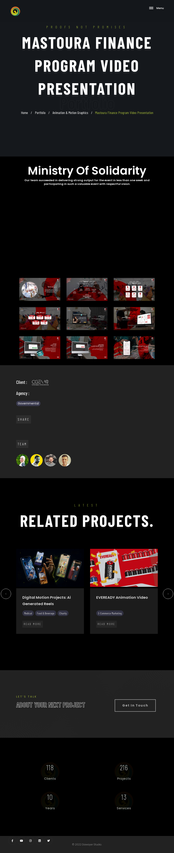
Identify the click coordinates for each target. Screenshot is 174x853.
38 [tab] (115, 642)
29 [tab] (59, 642)
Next (168, 595)
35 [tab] (96, 642)
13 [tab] (90, 637)
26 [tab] (41, 642)
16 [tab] (108, 637)
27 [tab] (47, 642)
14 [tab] (96, 637)
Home (24, 112)
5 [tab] (41, 637)
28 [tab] (53, 642)
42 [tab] (139, 642)
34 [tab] (90, 642)
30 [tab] (65, 642)
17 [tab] (115, 637)
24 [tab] (158, 637)
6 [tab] (47, 637)
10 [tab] (72, 637)
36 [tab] (102, 642)
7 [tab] (53, 637)
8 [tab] (59, 637)
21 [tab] (139, 637)
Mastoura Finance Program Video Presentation (124, 112)
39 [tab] (121, 642)
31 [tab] (72, 642)
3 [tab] (28, 637)
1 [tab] (16, 637)
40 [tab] (127, 642)
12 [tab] (84, 637)
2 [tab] (22, 637)
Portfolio (40, 112)
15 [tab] (102, 637)
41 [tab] (133, 642)
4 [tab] (35, 637)
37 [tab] (108, 642)
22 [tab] (145, 637)
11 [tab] (78, 637)
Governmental (28, 403)
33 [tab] (84, 642)
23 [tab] (152, 637)
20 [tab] (133, 637)
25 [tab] (35, 642)
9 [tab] (65, 637)
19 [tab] (127, 637)
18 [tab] (121, 637)
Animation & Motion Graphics (70, 112)
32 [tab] (78, 642)
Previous (6, 595)
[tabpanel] (50, 593)
